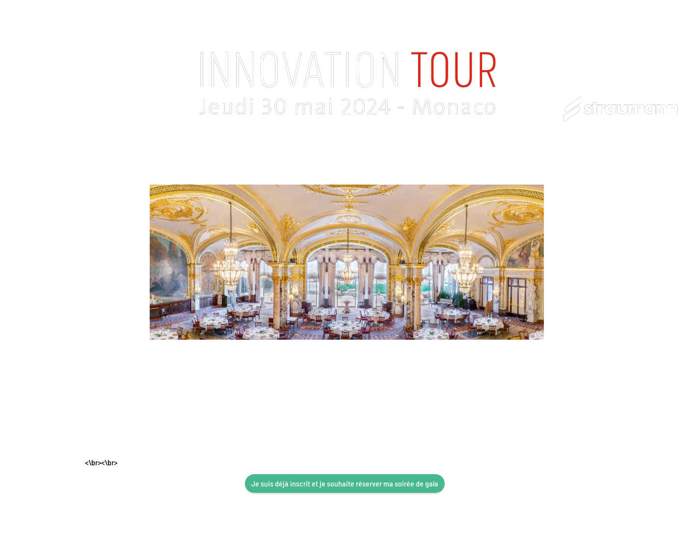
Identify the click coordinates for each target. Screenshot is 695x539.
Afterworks (523, 154)
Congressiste (230, 154)
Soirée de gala (455, 154)
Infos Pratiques (305, 154)
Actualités (583, 154)
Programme (160, 154)
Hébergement (382, 154)
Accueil (103, 154)
